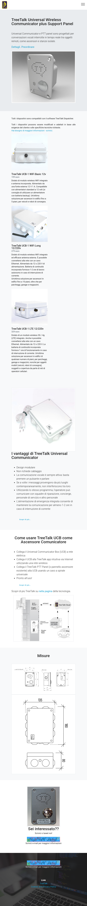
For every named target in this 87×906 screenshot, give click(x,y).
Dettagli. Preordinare (22, 46)
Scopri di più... (25, 519)
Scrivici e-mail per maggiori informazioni (43, 843)
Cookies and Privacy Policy (43, 887)
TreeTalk (43, 883)
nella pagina (45, 591)
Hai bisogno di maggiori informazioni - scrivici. (32, 130)
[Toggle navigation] (83, 4)
